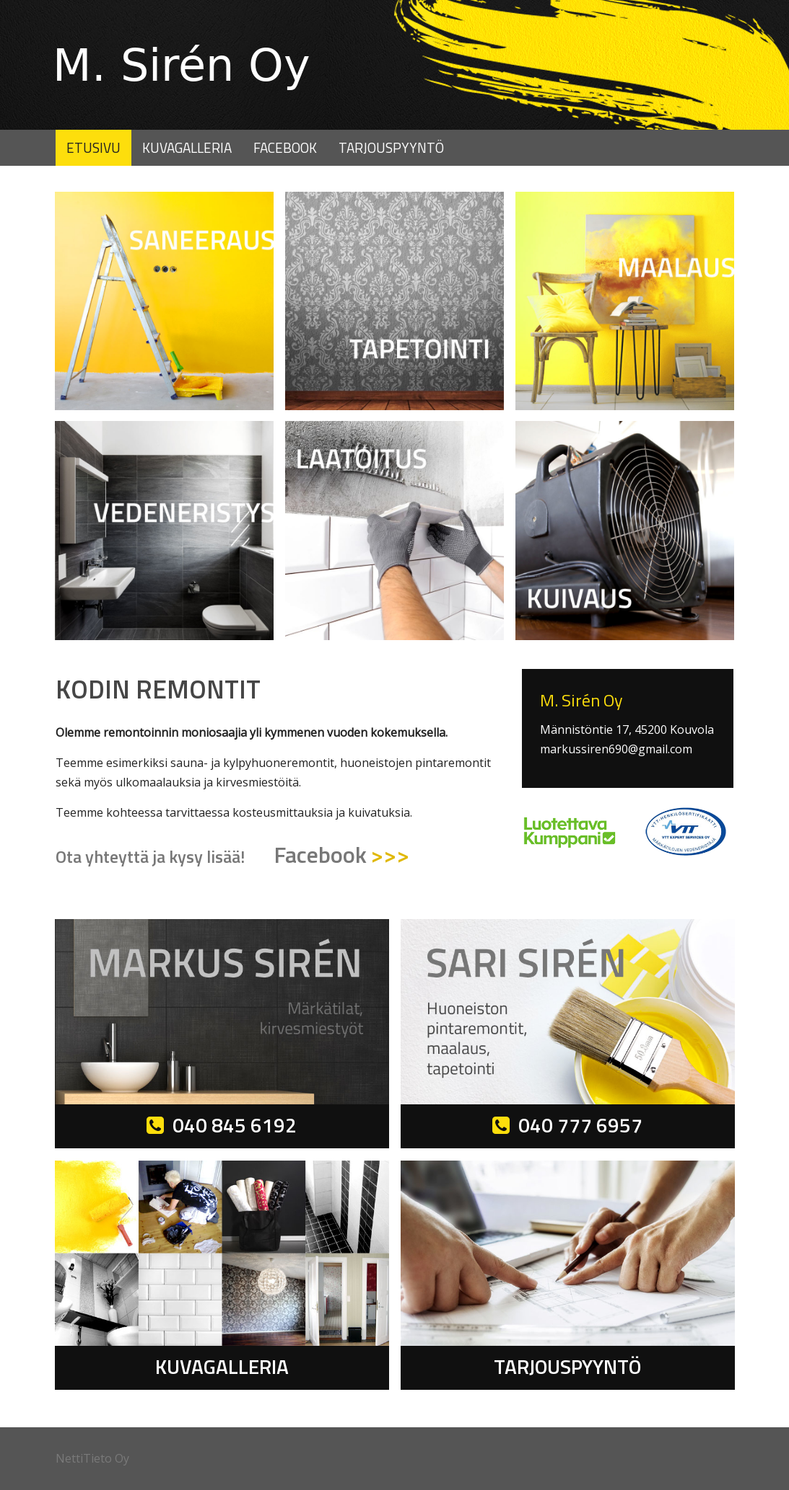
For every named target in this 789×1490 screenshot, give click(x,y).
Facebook (285, 147)
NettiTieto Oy (92, 1458)
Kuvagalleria (187, 147)
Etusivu (93, 147)
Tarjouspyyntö (391, 147)
